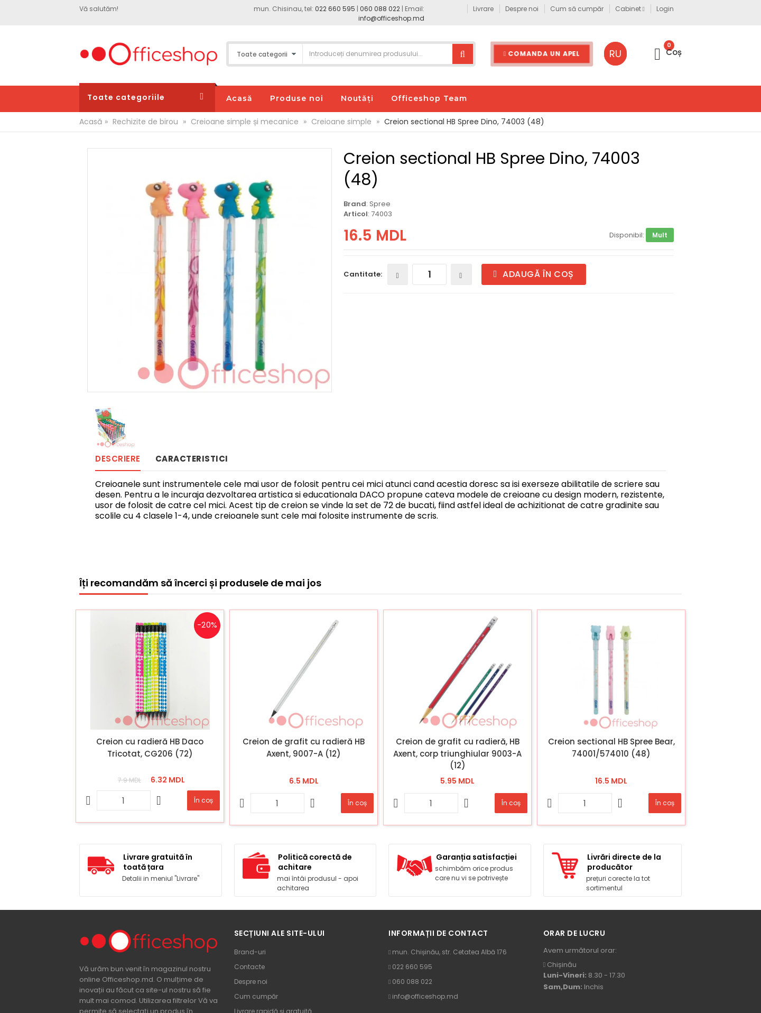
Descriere (118, 458)
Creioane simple (341, 121)
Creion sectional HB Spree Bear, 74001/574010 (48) (611, 747)
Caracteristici (191, 458)
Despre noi (250, 981)
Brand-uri (250, 951)
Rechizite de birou (145, 121)
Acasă (90, 121)
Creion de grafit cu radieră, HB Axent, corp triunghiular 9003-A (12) (457, 753)
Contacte (249, 966)
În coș (203, 800)
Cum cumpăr (256, 996)
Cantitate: (363, 274)
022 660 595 (335, 8)
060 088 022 (380, 8)
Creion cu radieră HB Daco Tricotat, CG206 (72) (149, 747)
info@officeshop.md (391, 18)
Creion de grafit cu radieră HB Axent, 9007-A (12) (304, 747)
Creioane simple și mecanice (245, 121)
